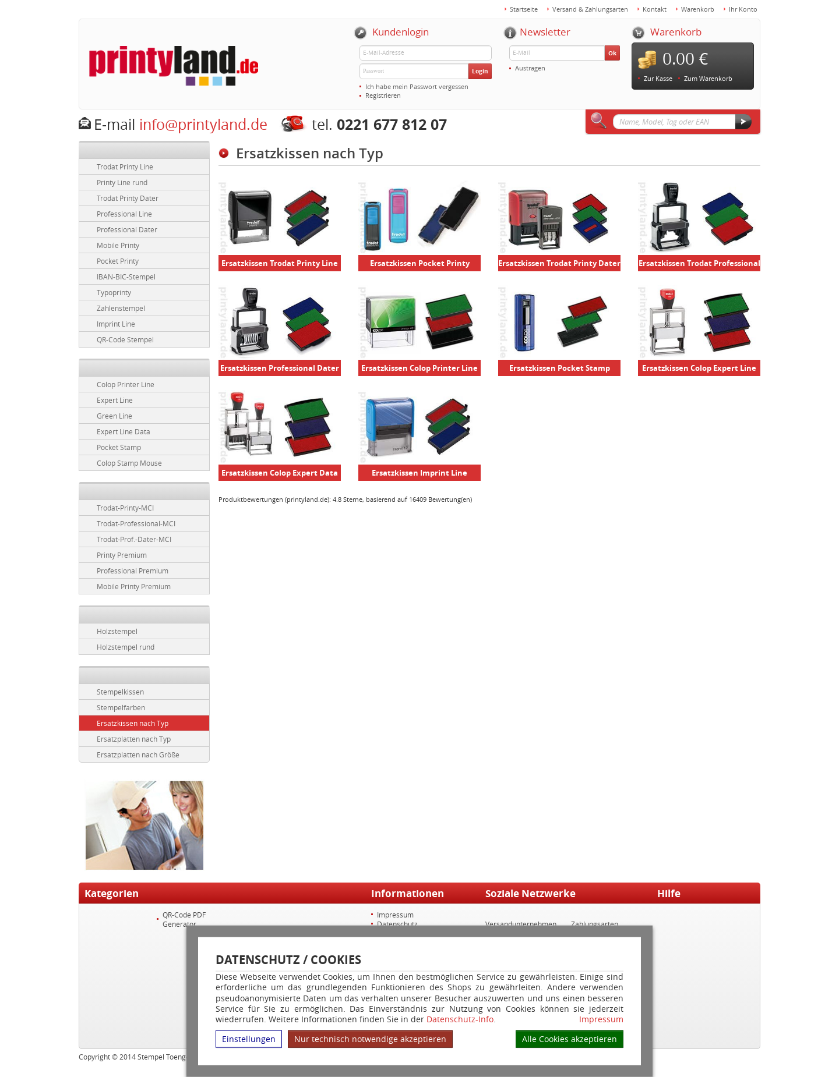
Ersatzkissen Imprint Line (419, 472)
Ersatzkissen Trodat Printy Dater (559, 263)
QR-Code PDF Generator (184, 919)
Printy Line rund (122, 182)
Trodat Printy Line (125, 166)
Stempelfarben (121, 707)
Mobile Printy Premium (134, 586)
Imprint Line (116, 323)
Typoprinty (114, 292)
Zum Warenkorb (708, 78)
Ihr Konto (743, 9)
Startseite (524, 9)
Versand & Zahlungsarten (590, 9)
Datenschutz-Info (459, 1019)
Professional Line (124, 213)
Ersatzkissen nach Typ (132, 723)
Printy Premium (122, 554)
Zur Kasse (658, 78)
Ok (612, 53)
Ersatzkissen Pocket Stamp (559, 368)
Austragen (530, 67)
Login (480, 71)
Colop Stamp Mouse (129, 462)
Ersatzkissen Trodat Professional (699, 263)
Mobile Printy (118, 245)
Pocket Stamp (119, 447)
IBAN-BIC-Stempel (126, 276)
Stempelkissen (120, 691)
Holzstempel (117, 631)
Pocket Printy (118, 260)
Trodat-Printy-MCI (125, 507)
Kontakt (655, 9)
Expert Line (115, 400)
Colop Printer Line (125, 384)
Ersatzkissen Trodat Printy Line (279, 263)
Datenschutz (397, 924)
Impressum (601, 1019)
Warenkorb (697, 9)
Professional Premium (132, 570)
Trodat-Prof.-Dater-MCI (134, 539)
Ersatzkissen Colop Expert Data (279, 472)
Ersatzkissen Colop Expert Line (699, 368)
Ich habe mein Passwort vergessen (416, 86)
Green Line (114, 415)
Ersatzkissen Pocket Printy (420, 263)
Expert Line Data (123, 431)
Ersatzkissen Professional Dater (279, 368)
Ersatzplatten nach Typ (134, 738)
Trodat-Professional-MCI (136, 523)
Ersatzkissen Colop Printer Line (419, 368)
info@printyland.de (203, 124)
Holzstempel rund (125, 646)
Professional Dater (127, 229)
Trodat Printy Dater (127, 198)
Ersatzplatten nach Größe (138, 754)
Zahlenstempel (121, 308)
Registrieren (383, 95)
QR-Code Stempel (125, 339)
